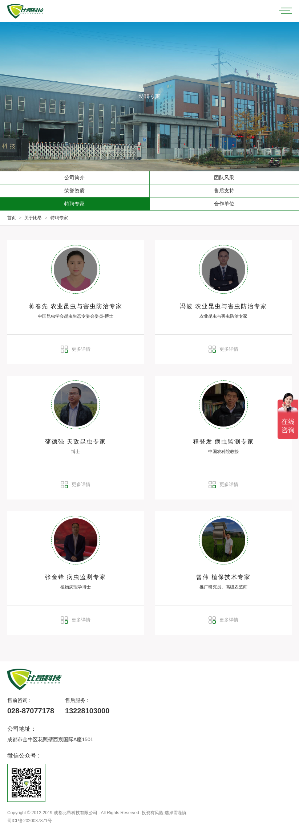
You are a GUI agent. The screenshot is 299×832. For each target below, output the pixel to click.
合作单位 (224, 204)
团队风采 (224, 177)
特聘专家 (74, 204)
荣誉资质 (74, 190)
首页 (11, 217)
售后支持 (224, 190)
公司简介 (74, 177)
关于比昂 (33, 217)
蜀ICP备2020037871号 (29, 820)
